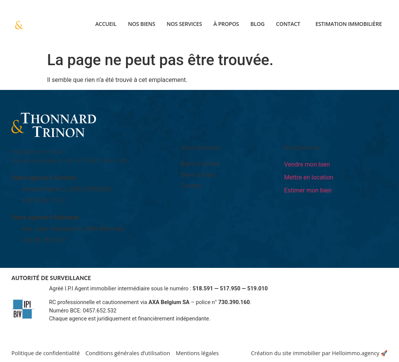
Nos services (184, 23)
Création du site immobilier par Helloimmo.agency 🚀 (319, 353)
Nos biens (141, 23)
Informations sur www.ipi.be (83, 327)
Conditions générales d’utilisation (127, 353)
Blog (257, 23)
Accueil (106, 23)
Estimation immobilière (349, 23)
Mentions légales (197, 353)
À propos (226, 23)
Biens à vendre (200, 163)
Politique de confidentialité (45, 353)
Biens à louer (198, 174)
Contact (288, 23)
